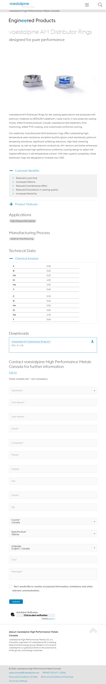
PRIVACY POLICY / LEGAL (54, 672)
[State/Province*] (53, 533)
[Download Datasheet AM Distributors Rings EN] (31, 343)
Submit (16, 601)
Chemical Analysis (26, 258)
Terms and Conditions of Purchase (57, 676)
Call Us (13, 372)
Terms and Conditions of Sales (23, 676)
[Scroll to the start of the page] (93, 630)
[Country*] (53, 521)
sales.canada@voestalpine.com (24, 672)
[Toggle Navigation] (87, 5)
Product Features (26, 204)
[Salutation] (53, 390)
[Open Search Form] (101, 3)
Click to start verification (35, 615)
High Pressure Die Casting (22, 220)
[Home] (22, 4)
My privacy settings (18, 681)
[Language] (53, 547)
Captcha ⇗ (48, 618)
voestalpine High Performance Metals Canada (34, 11)
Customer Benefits (27, 170)
